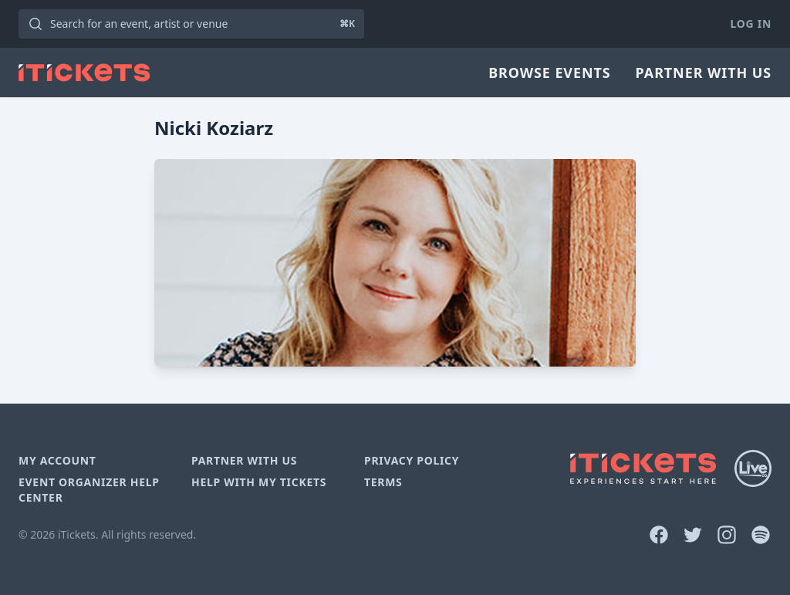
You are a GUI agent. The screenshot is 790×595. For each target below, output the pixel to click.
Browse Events (549, 72)
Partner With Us (703, 72)
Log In (751, 23)
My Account (57, 460)
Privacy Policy (411, 460)
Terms (383, 482)
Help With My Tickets (258, 482)
